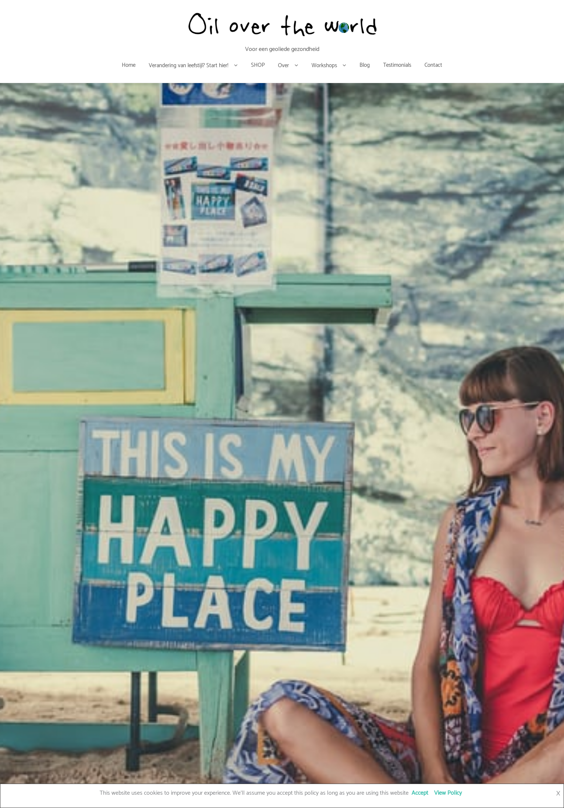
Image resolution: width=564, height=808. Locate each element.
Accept (420, 793)
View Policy (448, 793)
